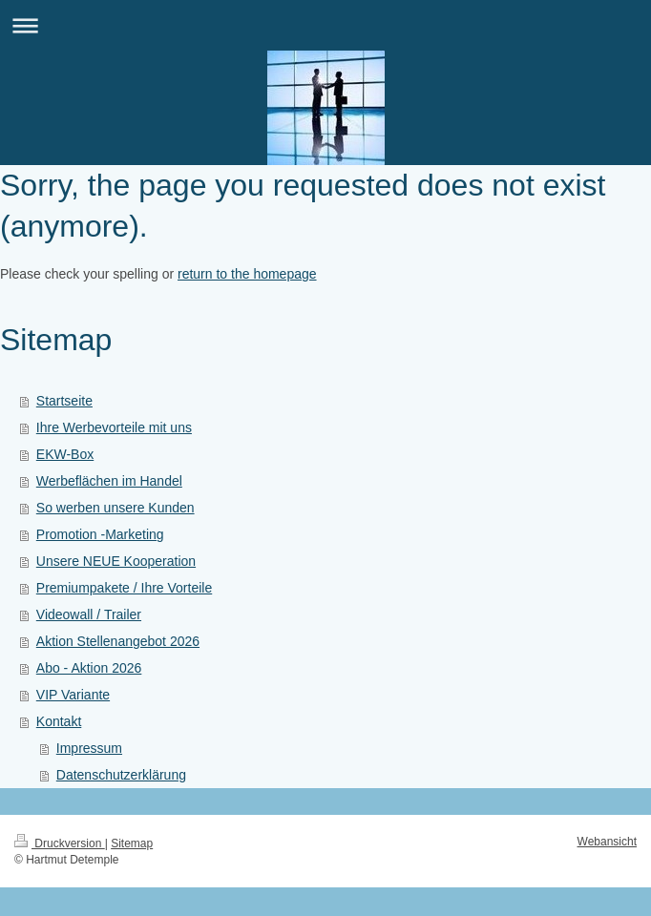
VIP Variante (73, 694)
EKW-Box (65, 454)
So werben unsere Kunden (115, 507)
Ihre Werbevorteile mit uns (114, 427)
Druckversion (59, 843)
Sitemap (132, 843)
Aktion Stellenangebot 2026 (118, 641)
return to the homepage (247, 273)
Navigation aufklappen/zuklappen (325, 25)
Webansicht (607, 841)
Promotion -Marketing (100, 534)
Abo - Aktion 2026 (89, 668)
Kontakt (58, 721)
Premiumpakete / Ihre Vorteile (124, 587)
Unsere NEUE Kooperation (116, 561)
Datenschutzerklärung (121, 774)
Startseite (64, 400)
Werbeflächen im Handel (109, 481)
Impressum (89, 748)
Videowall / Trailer (88, 614)
